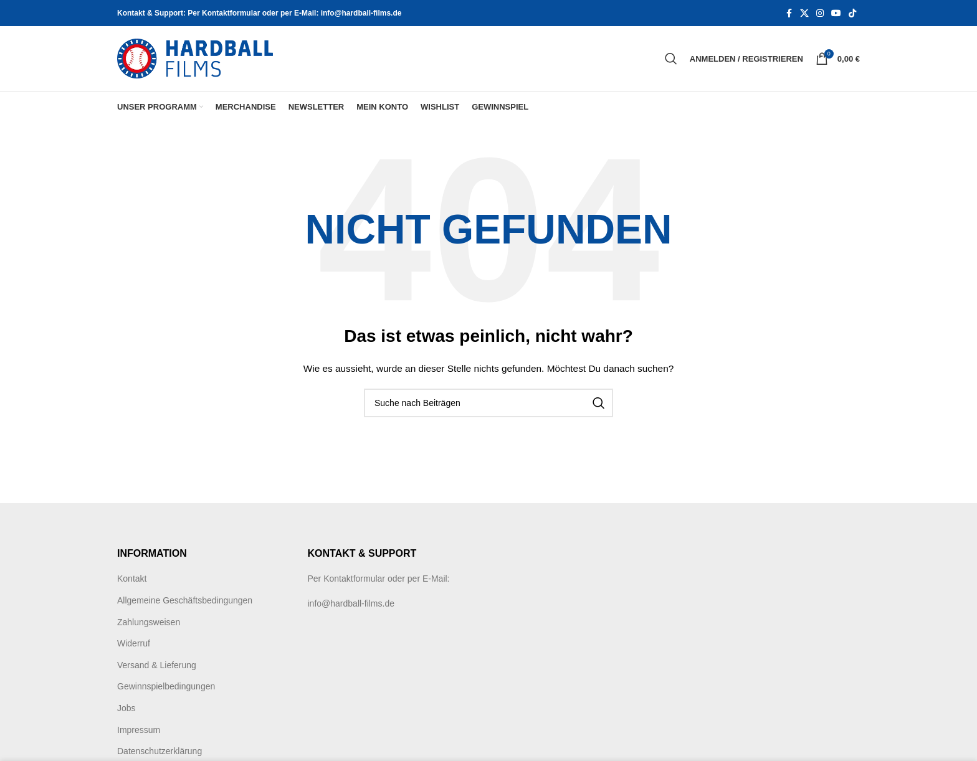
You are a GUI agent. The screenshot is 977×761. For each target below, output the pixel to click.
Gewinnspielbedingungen (166, 686)
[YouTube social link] (836, 13)
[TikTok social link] (852, 13)
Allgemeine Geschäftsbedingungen (184, 600)
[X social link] (804, 13)
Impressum (138, 730)
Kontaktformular (354, 579)
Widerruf (133, 643)
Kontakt (131, 579)
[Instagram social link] (820, 13)
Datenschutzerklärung (159, 751)
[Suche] (671, 58)
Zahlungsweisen (148, 622)
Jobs (126, 708)
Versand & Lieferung (156, 665)
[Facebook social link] (788, 13)
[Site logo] (195, 58)
